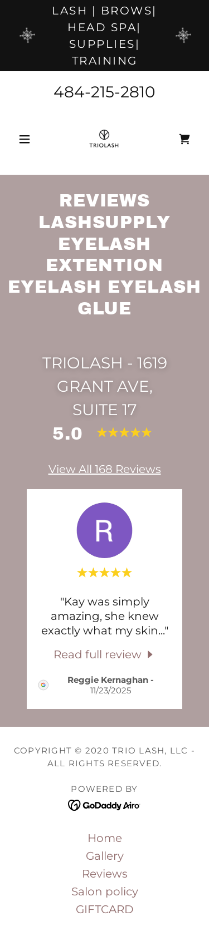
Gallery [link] (105, 856)
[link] (104, 139)
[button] (27, 139)
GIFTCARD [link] (105, 909)
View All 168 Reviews (104, 469)
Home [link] (105, 838)
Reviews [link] (105, 873)
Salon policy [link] (104, 891)
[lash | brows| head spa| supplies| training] (104, 35)
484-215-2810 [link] (104, 91)
